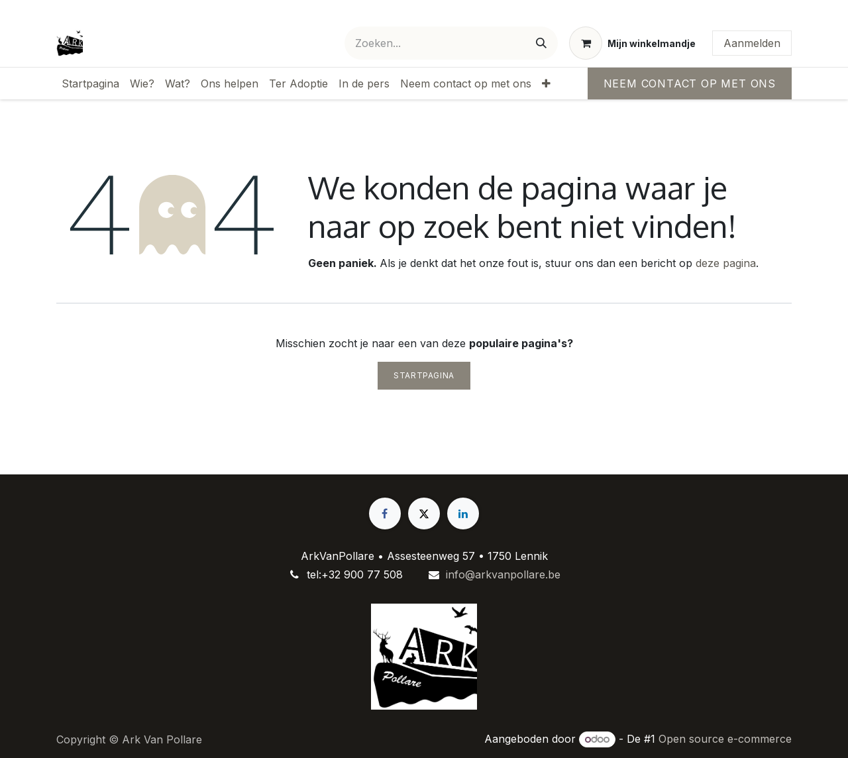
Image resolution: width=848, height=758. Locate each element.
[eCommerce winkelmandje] (632, 43)
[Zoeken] (541, 43)
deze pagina (726, 263)
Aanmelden (751, 43)
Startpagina (424, 375)
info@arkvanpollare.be (503, 574)
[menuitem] (90, 83)
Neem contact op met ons (690, 83)
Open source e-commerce (725, 738)
